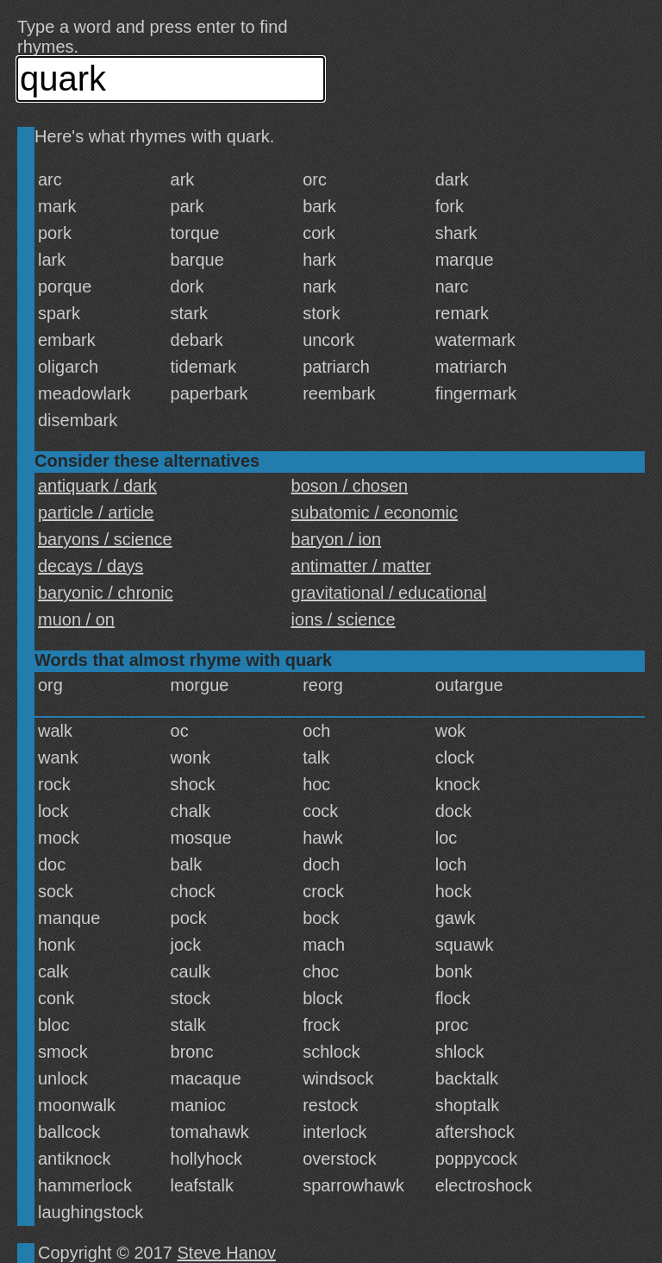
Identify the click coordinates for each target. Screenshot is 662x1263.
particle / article (96, 512)
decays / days (90, 565)
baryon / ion (336, 539)
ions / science (343, 619)
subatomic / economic (374, 512)
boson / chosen (350, 485)
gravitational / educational (389, 592)
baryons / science (105, 539)
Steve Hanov (227, 1252)
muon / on (76, 619)
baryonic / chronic (105, 592)
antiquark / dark (97, 485)
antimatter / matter (361, 565)
